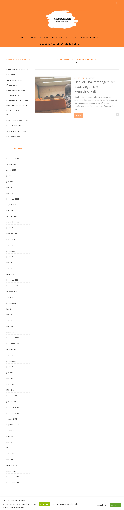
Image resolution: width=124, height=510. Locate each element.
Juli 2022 (9, 257)
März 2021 (10, 326)
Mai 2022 (9, 263)
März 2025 (10, 193)
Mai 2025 (9, 187)
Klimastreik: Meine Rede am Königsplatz (17, 71)
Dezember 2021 (12, 280)
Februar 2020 (11, 396)
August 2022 (11, 251)
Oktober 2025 (11, 164)
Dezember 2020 (12, 338)
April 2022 (10, 268)
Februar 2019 (11, 465)
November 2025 (12, 158)
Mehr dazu (20, 507)
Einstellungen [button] (102, 505)
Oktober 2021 (11, 291)
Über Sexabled (30, 37)
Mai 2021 (9, 315)
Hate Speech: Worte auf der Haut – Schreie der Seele (17, 123)
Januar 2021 (11, 332)
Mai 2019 (9, 448)
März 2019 (10, 459)
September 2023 (12, 222)
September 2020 (12, 355)
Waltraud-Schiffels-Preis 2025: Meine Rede (16, 133)
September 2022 (12, 245)
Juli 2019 (9, 436)
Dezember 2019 (12, 407)
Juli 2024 (9, 210)
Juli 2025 (9, 176)
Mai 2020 (9, 378)
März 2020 (10, 390)
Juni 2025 (9, 181)
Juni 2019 (9, 442)
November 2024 (12, 199)
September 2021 (12, 297)
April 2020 (10, 384)
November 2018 (12, 483)
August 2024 (11, 205)
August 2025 (11, 170)
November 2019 (12, 413)
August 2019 (11, 430)
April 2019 (10, 454)
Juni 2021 (9, 309)
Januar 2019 (11, 471)
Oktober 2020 (11, 349)
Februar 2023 (11, 234)
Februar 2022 (11, 274)
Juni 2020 (9, 373)
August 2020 (11, 361)
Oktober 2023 (11, 216)
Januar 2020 (11, 401)
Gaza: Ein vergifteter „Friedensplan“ (14, 82)
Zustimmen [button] (44, 504)
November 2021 (12, 286)
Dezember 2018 (12, 477)
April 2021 (10, 320)
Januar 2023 (11, 239)
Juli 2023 (9, 228)
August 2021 (11, 303)
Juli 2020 (9, 367)
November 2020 (12, 344)
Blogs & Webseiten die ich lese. (60, 43)
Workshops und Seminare (60, 37)
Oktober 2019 (11, 419)
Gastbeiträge (89, 37)
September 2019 (12, 425)
